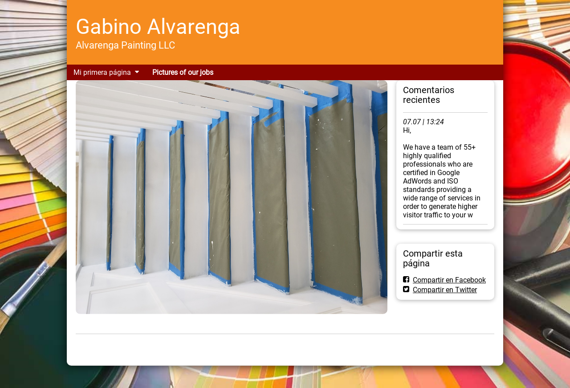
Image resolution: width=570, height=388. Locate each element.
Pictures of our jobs (182, 72)
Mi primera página (102, 72)
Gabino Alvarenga (158, 26)
